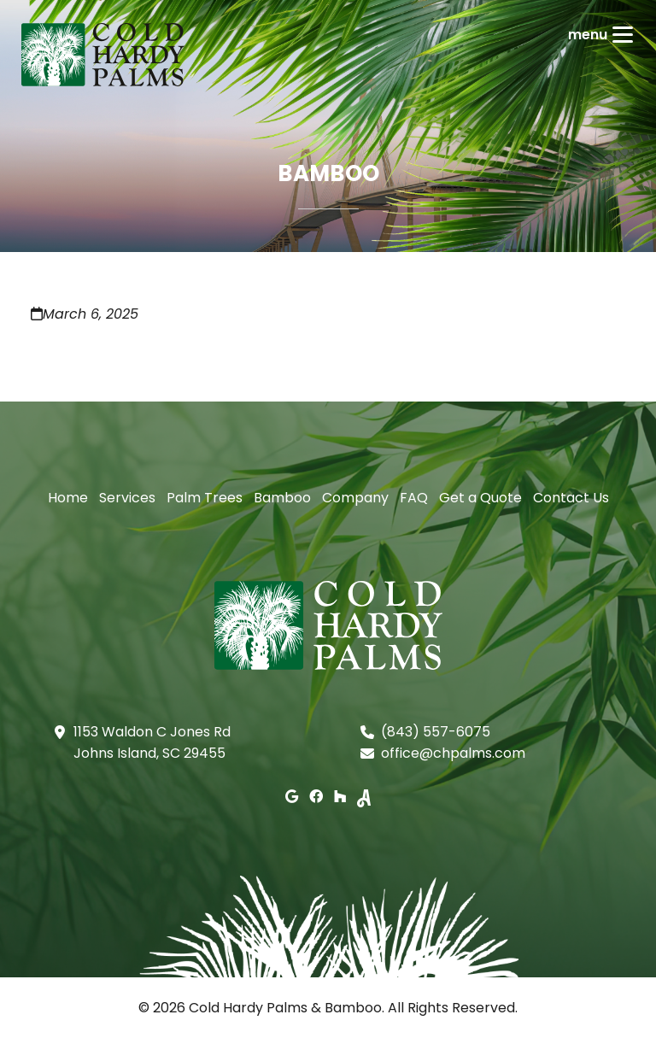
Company (355, 497)
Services (127, 497)
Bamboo (282, 497)
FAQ (414, 497)
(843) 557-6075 (435, 732)
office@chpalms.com (453, 753)
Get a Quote (480, 497)
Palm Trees (205, 497)
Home (68, 497)
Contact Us (571, 497)
